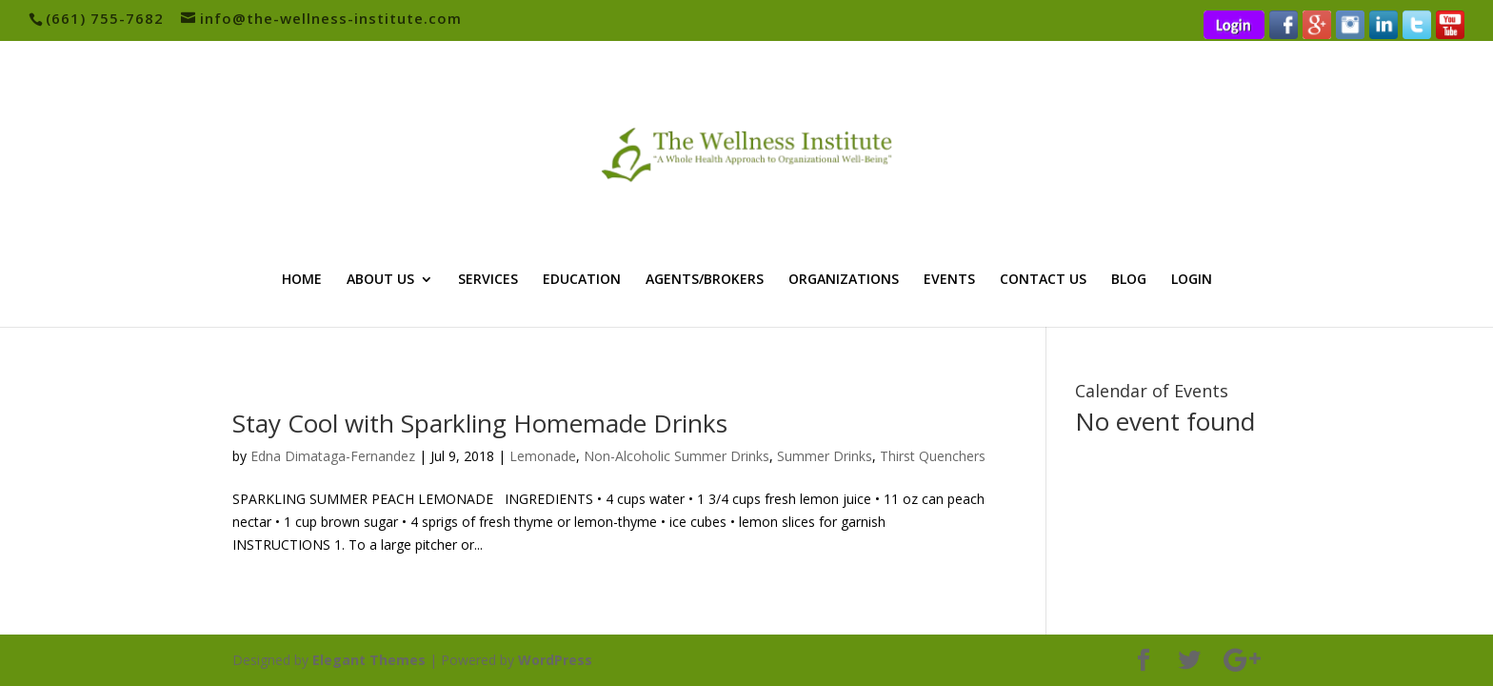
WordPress (555, 660)
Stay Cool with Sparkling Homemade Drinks (479, 423)
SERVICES (488, 280)
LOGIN (1191, 280)
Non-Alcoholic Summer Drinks (676, 456)
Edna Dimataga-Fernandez (332, 456)
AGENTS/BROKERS (705, 280)
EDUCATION (582, 280)
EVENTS (949, 280)
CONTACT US (1043, 280)
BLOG (1128, 280)
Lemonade (542, 456)
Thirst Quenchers (932, 456)
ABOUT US (380, 280)
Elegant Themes (369, 660)
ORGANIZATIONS (843, 280)
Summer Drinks (824, 456)
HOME (302, 280)
